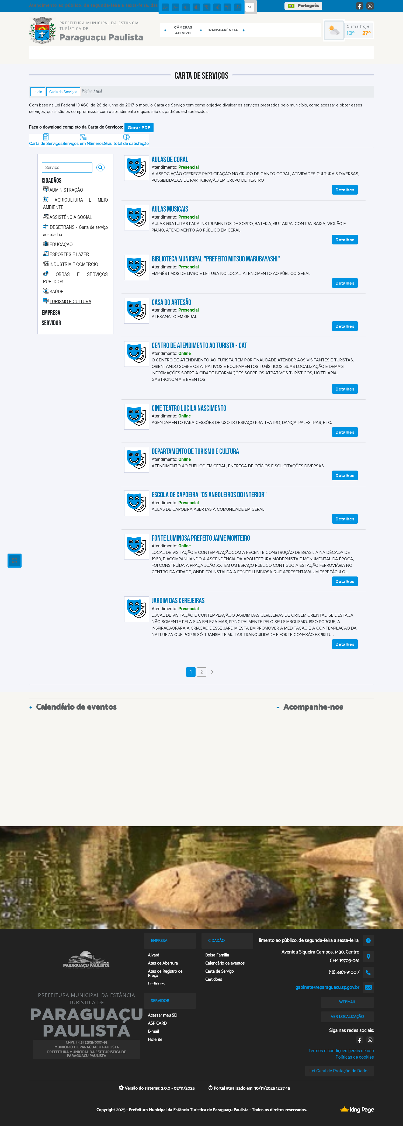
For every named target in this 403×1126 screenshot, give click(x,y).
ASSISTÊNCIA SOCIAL (71, 217)
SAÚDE (57, 291)
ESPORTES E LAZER (69, 254)
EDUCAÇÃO (61, 244)
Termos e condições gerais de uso (341, 1050)
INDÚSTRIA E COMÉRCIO (74, 264)
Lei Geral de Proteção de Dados (340, 1070)
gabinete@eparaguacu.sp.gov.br (327, 987)
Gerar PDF (139, 127)
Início (37, 91)
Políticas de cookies (355, 1057)
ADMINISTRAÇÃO (66, 190)
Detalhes (345, 189)
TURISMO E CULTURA (70, 301)
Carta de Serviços (63, 91)
